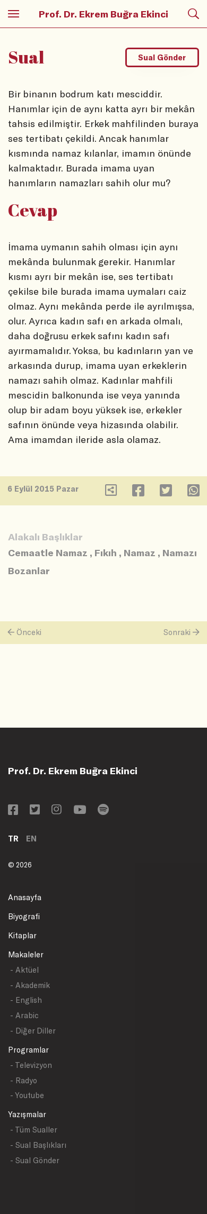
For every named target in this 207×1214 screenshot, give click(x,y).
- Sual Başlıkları (38, 1144)
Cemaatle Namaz (48, 552)
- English (26, 999)
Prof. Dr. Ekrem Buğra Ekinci (103, 14)
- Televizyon (31, 1065)
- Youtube (27, 1095)
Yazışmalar (27, 1114)
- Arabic (24, 1015)
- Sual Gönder (34, 1160)
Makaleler (26, 954)
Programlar (28, 1049)
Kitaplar (22, 935)
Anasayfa (24, 897)
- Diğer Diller (33, 1030)
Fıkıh (105, 552)
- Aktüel (24, 969)
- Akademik (30, 985)
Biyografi (24, 916)
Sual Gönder (162, 57)
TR (13, 838)
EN (31, 838)
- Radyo (23, 1080)
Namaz (140, 552)
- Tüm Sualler (33, 1129)
